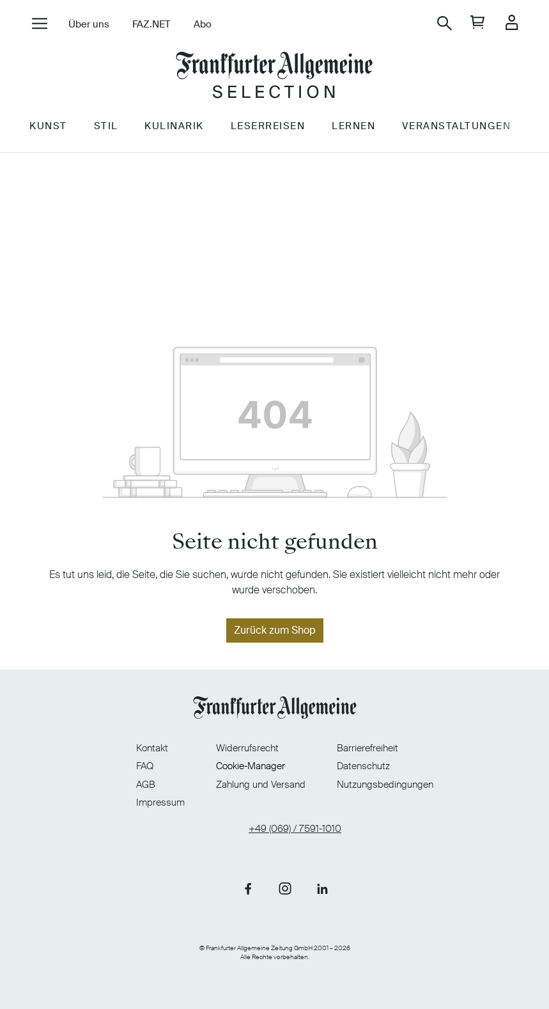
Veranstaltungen (485, 146)
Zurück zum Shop (275, 630)
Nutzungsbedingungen (417, 776)
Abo (211, 24)
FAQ (112, 758)
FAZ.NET (160, 24)
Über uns (97, 24)
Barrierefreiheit (400, 740)
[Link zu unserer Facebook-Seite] (248, 882)
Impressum (128, 794)
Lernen (378, 146)
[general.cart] (469, 23)
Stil (119, 146)
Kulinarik (191, 146)
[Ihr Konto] (503, 23)
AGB (113, 776)
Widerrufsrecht (247, 740)
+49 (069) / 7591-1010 (295, 821)
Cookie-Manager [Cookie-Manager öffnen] (250, 758)
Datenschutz (395, 758)
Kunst (57, 146)
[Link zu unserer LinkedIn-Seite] (322, 882)
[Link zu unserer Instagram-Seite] (285, 882)
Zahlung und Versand (260, 776)
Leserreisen (288, 146)
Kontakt (120, 740)
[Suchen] (436, 23)
